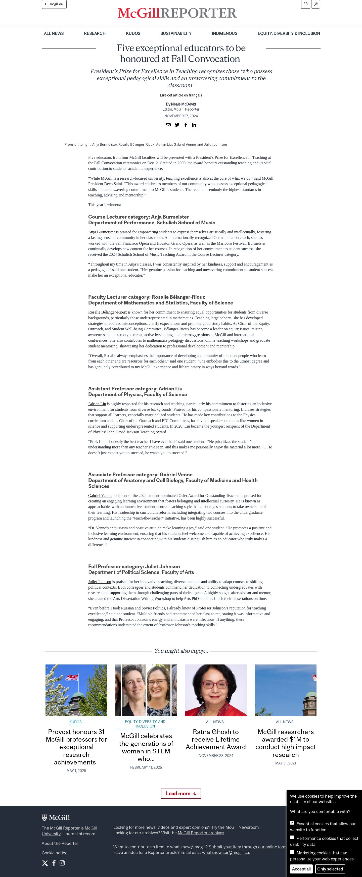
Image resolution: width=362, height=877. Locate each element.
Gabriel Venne (99, 495)
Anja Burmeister (101, 232)
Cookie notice (54, 852)
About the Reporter (60, 843)
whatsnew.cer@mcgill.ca (225, 852)
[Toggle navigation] (241, 14)
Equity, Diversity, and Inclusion (145, 724)
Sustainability (176, 33)
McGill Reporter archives (201, 832)
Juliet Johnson (99, 582)
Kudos (133, 33)
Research (95, 33)
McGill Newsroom (242, 827)
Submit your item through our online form (248, 846)
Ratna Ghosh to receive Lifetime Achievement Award (216, 739)
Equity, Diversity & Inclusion (289, 33)
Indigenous (224, 33)
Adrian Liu (97, 404)
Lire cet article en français (181, 95)
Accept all (301, 868)
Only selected (330, 868)
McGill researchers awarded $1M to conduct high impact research (285, 743)
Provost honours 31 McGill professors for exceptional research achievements (76, 747)
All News (54, 33)
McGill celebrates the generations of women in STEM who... (146, 747)
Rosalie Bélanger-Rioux (107, 312)
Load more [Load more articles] (181, 793)
